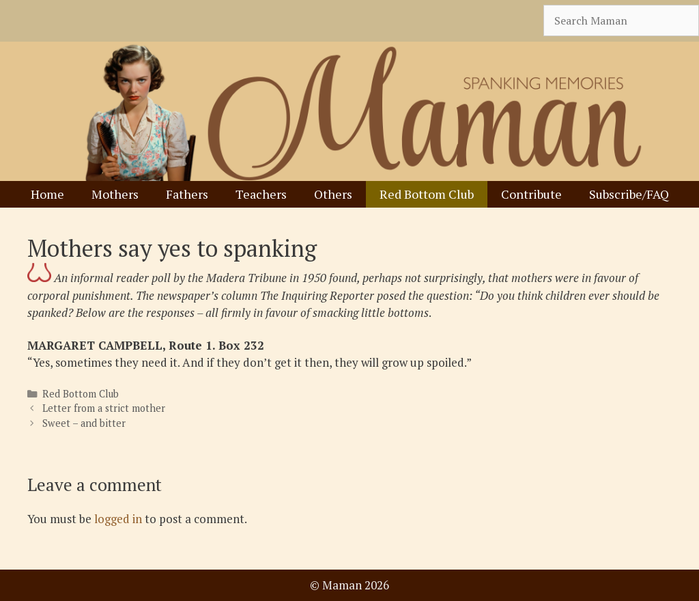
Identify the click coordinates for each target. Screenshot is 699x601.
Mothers (115, 194)
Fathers (187, 194)
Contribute (531, 194)
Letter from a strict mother (103, 408)
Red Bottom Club (427, 194)
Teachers (261, 194)
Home (47, 194)
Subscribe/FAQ (629, 194)
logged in (118, 519)
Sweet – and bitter (84, 423)
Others (333, 194)
